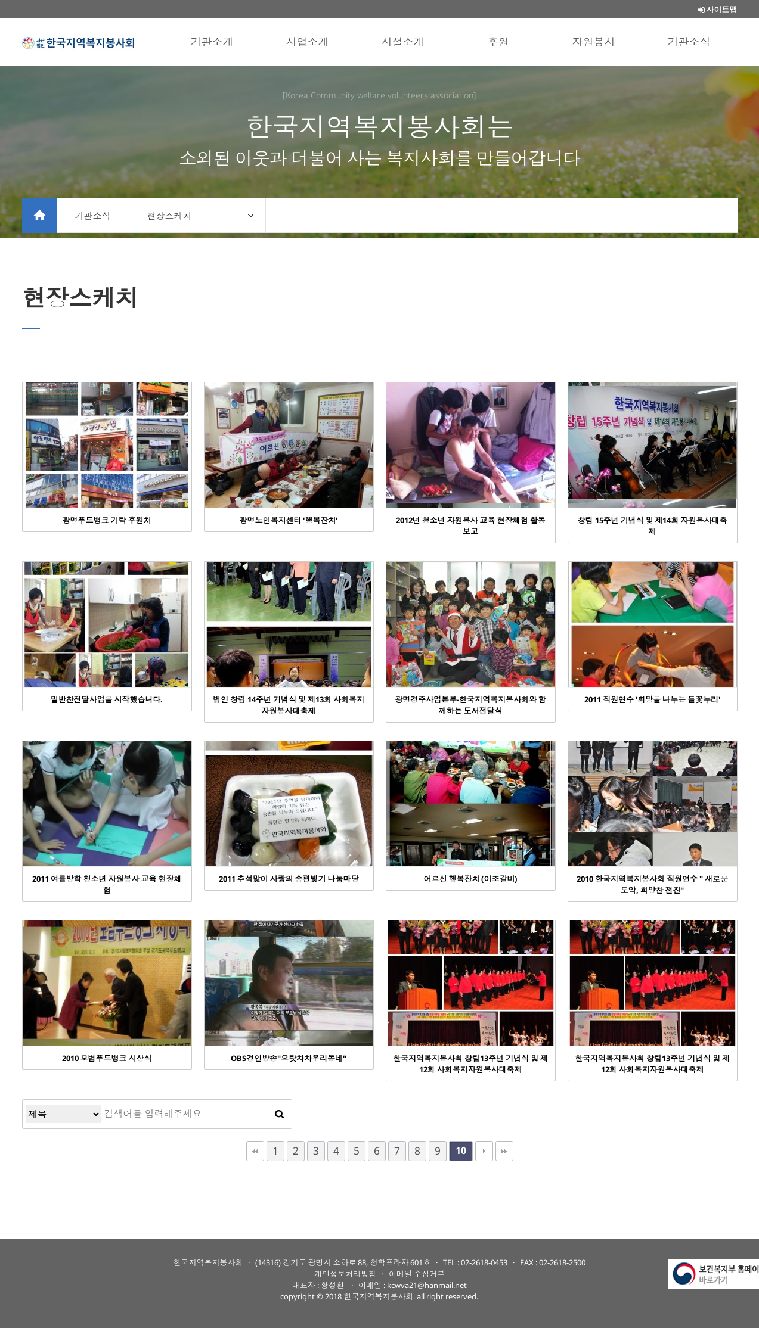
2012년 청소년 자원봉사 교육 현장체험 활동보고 (471, 526)
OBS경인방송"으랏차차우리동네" (288, 1058)
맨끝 (504, 1151)
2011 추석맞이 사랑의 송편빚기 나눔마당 (289, 878)
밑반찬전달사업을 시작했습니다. (107, 699)
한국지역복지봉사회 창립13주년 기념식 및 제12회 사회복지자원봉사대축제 (470, 1064)
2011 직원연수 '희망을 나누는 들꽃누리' (652, 699)
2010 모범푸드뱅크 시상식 (107, 1058)
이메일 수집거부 (417, 1273)
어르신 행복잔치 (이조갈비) (471, 878)
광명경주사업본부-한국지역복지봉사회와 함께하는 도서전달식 (470, 705)
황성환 (333, 1285)
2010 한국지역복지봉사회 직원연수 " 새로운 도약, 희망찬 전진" (652, 884)
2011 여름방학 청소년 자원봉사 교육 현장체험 (107, 884)
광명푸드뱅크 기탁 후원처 (107, 520)
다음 (484, 1151)
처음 (255, 1151)
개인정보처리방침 (345, 1273)
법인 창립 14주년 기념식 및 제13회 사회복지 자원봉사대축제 (288, 705)
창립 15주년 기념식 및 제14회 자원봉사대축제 (652, 526)
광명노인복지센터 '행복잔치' (289, 520)
